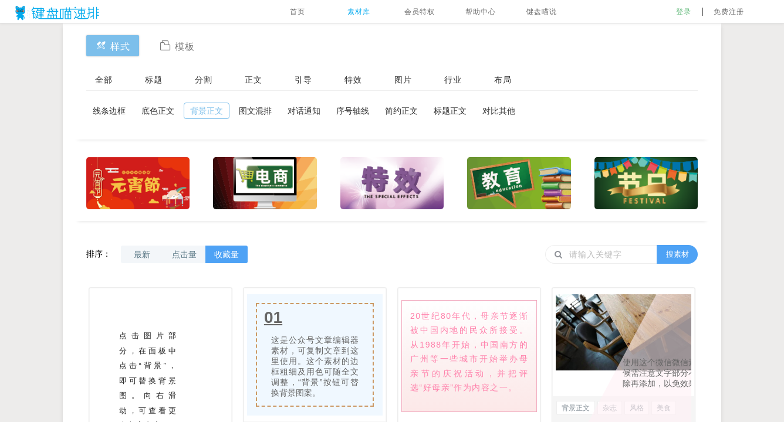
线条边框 (109, 110)
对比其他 (498, 110)
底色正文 (157, 110)
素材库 (358, 12)
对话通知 (304, 110)
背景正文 (206, 110)
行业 (453, 79)
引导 (303, 79)
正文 (253, 79)
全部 (104, 79)
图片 (403, 79)
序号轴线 (352, 110)
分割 (203, 79)
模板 (177, 45)
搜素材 (677, 254)
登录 (683, 12)
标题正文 (450, 110)
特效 (353, 79)
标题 (154, 79)
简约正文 (401, 110)
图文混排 (255, 110)
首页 (297, 12)
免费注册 (729, 12)
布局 (503, 79)
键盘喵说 (541, 12)
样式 (112, 45)
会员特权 (419, 12)
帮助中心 (480, 12)
